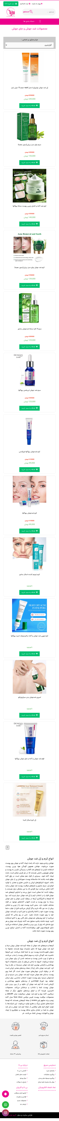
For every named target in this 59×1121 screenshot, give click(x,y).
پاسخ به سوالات (21, 1082)
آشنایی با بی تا (21, 1071)
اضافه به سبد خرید (29, 105)
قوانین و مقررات (21, 1097)
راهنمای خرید (50, 1071)
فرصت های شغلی (20, 1075)
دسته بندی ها (28, 21)
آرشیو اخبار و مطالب (20, 1093)
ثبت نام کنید (25, 4)
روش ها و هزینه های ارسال (46, 1082)
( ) (11, 4)
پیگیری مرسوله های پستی (46, 1078)
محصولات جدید (21, 1101)
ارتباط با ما (23, 1104)
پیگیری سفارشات (49, 1075)
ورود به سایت (37, 4)
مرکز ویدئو (23, 1078)
